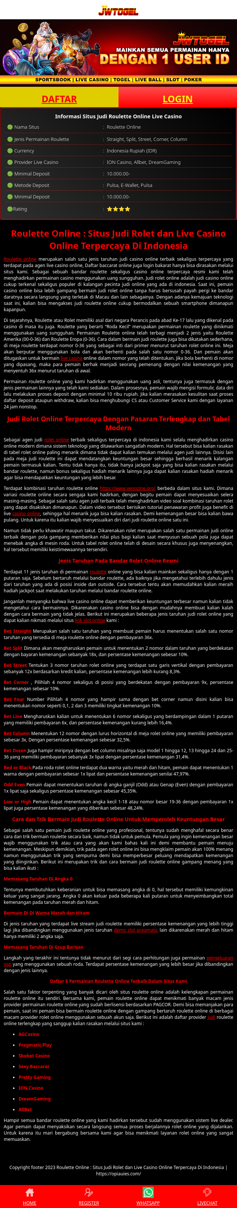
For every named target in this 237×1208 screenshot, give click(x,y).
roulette (98, 572)
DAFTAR (59, 98)
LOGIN (178, 98)
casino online (26, 513)
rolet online (56, 440)
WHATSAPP (148, 1196)
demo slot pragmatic (136, 930)
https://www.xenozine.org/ (128, 488)
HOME (29, 1196)
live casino (71, 358)
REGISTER (89, 1196)
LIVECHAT (207, 1196)
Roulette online (20, 259)
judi (211, 1017)
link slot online (90, 620)
